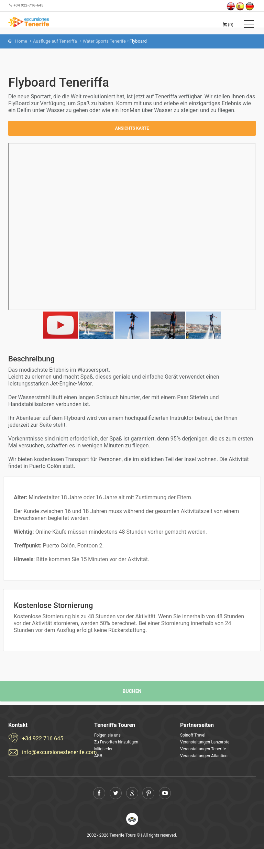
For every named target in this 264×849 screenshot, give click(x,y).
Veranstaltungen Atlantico (204, 755)
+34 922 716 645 (42, 738)
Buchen (132, 691)
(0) (227, 24)
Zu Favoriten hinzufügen (116, 742)
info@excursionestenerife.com (53, 752)
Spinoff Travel (192, 735)
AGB (98, 755)
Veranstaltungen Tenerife (203, 749)
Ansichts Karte (132, 128)
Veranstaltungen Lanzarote (204, 742)
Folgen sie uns (107, 735)
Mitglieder (103, 749)
